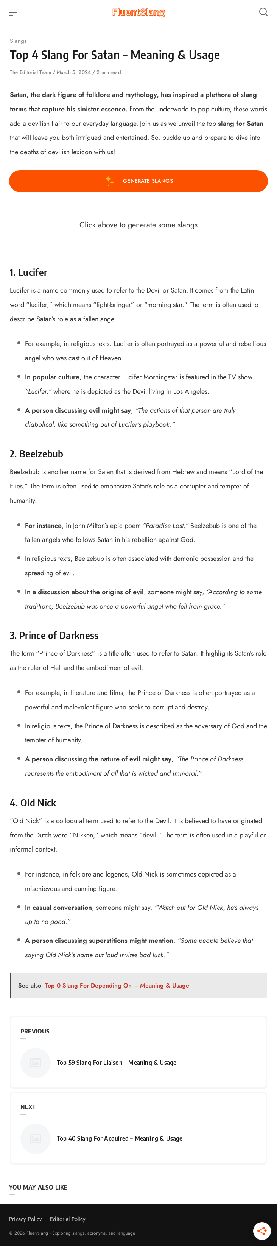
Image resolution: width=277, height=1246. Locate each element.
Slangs (18, 41)
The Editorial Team (31, 72)
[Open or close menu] (15, 12)
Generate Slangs (138, 181)
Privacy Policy (25, 1219)
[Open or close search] (263, 12)
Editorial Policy (68, 1219)
